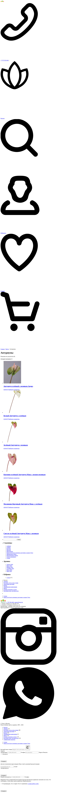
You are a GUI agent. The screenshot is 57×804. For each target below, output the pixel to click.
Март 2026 (9, 565)
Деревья (6, 581)
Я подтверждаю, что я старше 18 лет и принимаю (20, 783)
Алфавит (9, 546)
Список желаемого (11, 556)
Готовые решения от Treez (10, 589)
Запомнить (4, 754)
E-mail (9, 766)
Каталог (6, 727)
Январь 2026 (10, 567)
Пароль (36, 752)
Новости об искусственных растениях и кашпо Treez (20, 552)
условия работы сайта (33, 783)
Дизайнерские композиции (10, 587)
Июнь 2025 (9, 570)
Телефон (16, 752)
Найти (27, 748)
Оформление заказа (11, 554)
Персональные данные (12, 555)
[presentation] (12, 758)
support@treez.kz (18, 602)
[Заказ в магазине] (6, 359)
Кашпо (5, 585)
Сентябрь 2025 (10, 568)
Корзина (9, 548)
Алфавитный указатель (9, 739)
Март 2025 (9, 571)
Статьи (8, 558)
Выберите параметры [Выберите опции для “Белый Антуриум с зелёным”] (14, 419)
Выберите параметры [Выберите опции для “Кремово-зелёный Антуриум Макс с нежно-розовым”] (14, 478)
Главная (3, 349)
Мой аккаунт (10, 551)
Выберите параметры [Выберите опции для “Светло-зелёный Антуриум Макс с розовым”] (14, 536)
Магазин (9, 550)
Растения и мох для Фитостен (11, 591)
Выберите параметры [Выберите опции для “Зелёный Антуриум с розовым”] (14, 448)
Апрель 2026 (10, 564)
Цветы (7, 349)
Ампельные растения (9, 584)
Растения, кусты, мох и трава (11, 582)
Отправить (3, 761)
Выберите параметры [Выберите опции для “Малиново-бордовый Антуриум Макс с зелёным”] (14, 507)
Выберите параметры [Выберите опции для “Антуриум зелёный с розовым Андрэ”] (14, 389)
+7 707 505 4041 (5, 60)
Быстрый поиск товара (6, 749)
